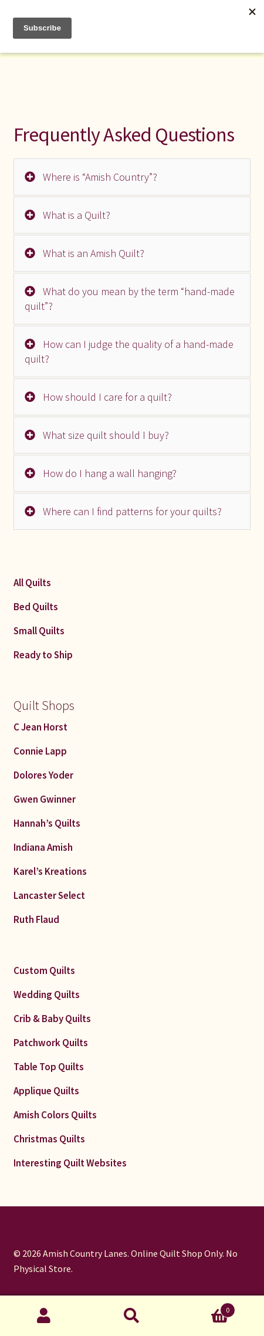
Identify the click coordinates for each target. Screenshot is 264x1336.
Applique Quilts (46, 1090)
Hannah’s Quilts (46, 823)
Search (132, 1316)
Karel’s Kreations (50, 871)
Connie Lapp (40, 751)
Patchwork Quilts (50, 1042)
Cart (205, 1307)
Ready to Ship (43, 654)
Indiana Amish (43, 847)
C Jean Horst (40, 727)
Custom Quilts (44, 970)
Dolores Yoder (43, 775)
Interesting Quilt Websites (70, 1162)
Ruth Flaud (36, 919)
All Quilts (32, 582)
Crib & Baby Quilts (52, 1018)
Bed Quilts (35, 606)
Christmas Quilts (49, 1138)
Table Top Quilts (48, 1066)
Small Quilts (39, 630)
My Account (44, 1316)
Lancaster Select (49, 895)
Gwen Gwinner (44, 799)
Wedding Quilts (46, 994)
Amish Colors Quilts (55, 1114)
